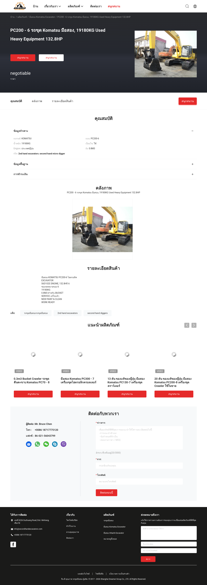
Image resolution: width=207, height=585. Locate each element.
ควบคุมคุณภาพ (72, 532)
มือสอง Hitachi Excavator (114, 533)
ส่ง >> (148, 559)
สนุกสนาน (22, 57)
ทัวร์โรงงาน (71, 526)
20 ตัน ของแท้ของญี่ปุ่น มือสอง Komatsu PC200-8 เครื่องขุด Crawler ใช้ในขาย (173, 382)
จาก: (99, 459)
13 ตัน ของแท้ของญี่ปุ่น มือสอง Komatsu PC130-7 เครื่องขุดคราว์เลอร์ (126, 382)
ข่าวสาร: (101, 423)
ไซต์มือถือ (99, 574)
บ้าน (12, 17)
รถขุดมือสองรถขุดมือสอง (36, 313)
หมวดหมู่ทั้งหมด (110, 539)
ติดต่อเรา (70, 538)
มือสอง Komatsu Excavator (42, 17)
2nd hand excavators (67, 313)
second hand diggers (97, 313)
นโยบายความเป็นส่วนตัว (119, 574)
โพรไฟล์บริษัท (71, 520)
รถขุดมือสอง (109, 520)
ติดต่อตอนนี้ (106, 492)
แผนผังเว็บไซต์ (84, 574)
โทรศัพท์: (101, 475)
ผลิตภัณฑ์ (22, 17)
